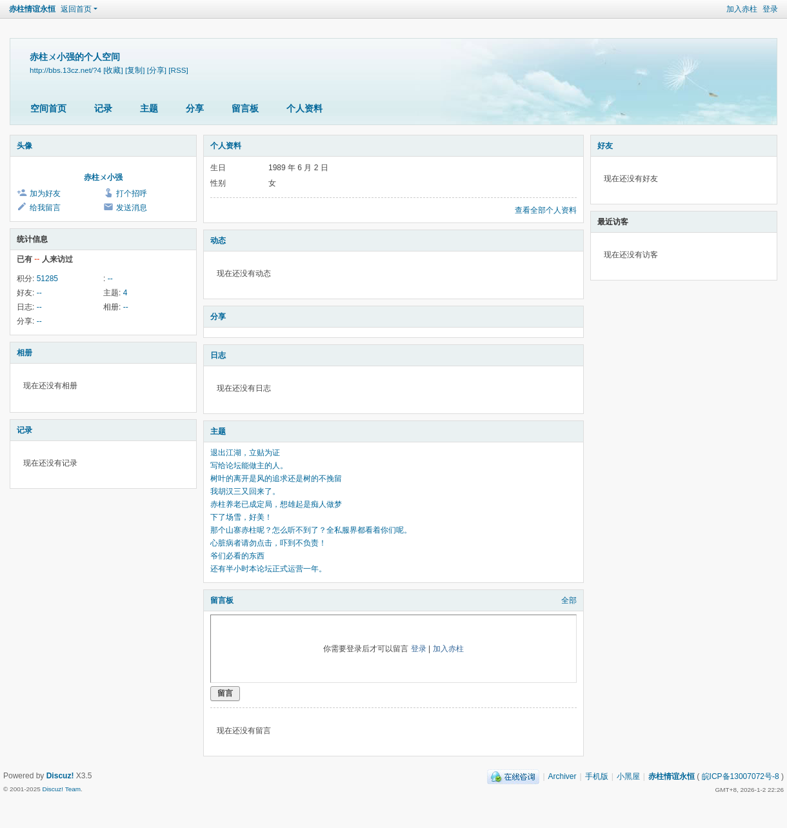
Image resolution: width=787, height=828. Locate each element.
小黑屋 (628, 776)
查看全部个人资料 (546, 210)
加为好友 (45, 193)
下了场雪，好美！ (241, 517)
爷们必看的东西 (237, 555)
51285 (47, 278)
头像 (24, 145)
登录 (770, 9)
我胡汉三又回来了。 (245, 491)
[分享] (156, 70)
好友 (605, 145)
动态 (218, 240)
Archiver (562, 776)
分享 (195, 108)
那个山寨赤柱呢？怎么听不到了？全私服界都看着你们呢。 (311, 530)
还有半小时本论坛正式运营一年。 (268, 568)
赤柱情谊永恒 (32, 9)
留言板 (245, 108)
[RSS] (178, 70)
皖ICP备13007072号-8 (740, 776)
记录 (103, 108)
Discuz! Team (61, 789)
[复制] (134, 70)
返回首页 (76, 9)
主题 (149, 108)
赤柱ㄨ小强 (103, 177)
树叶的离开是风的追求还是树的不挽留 (276, 478)
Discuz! (60, 775)
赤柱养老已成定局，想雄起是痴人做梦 (276, 504)
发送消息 (131, 207)
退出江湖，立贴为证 (245, 452)
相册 (24, 352)
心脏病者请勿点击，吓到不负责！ (268, 542)
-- (110, 278)
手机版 (596, 776)
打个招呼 (131, 193)
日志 (218, 355)
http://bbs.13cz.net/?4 (65, 70)
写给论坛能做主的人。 (249, 465)
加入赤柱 (741, 9)
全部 (569, 600)
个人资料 (304, 108)
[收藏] (113, 70)
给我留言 (45, 207)
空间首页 (48, 108)
